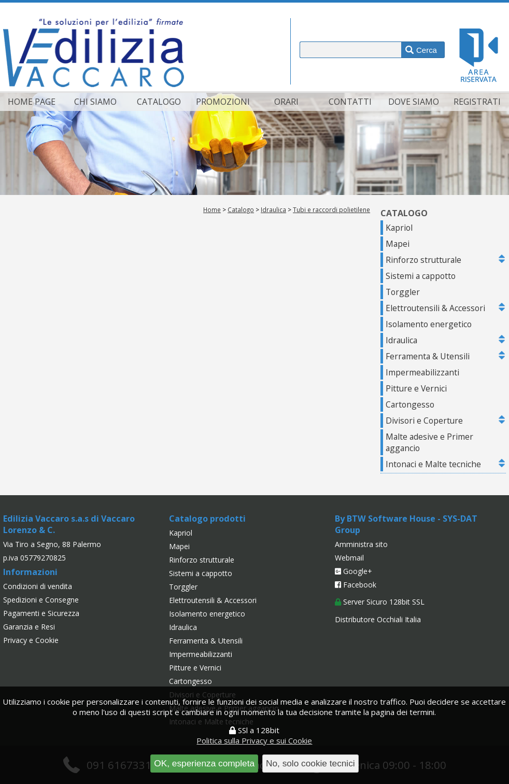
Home (212, 209)
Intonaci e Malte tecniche (433, 464)
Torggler (403, 292)
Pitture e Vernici (416, 388)
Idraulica (273, 209)
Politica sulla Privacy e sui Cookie (254, 740)
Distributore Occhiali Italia (378, 619)
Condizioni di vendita (37, 586)
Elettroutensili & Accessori (435, 308)
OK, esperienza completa (204, 763)
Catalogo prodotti (207, 518)
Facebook (355, 585)
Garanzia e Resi (29, 627)
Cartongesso (410, 404)
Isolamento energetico (429, 324)
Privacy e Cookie (31, 640)
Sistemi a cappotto (421, 276)
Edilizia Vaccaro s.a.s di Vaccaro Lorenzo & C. (69, 524)
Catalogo (159, 101)
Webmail (349, 558)
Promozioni (223, 101)
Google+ (353, 571)
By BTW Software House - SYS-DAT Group (406, 524)
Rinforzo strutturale (423, 259)
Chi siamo (95, 101)
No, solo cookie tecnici (310, 763)
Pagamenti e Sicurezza (41, 613)
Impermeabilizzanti (422, 372)
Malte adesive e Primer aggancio (429, 442)
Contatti (350, 101)
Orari (286, 101)
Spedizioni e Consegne (41, 600)
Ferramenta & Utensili (428, 356)
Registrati (477, 101)
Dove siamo (413, 101)
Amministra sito (361, 544)
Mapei (397, 243)
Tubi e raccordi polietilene (331, 209)
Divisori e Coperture (424, 420)
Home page (31, 101)
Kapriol (399, 227)
